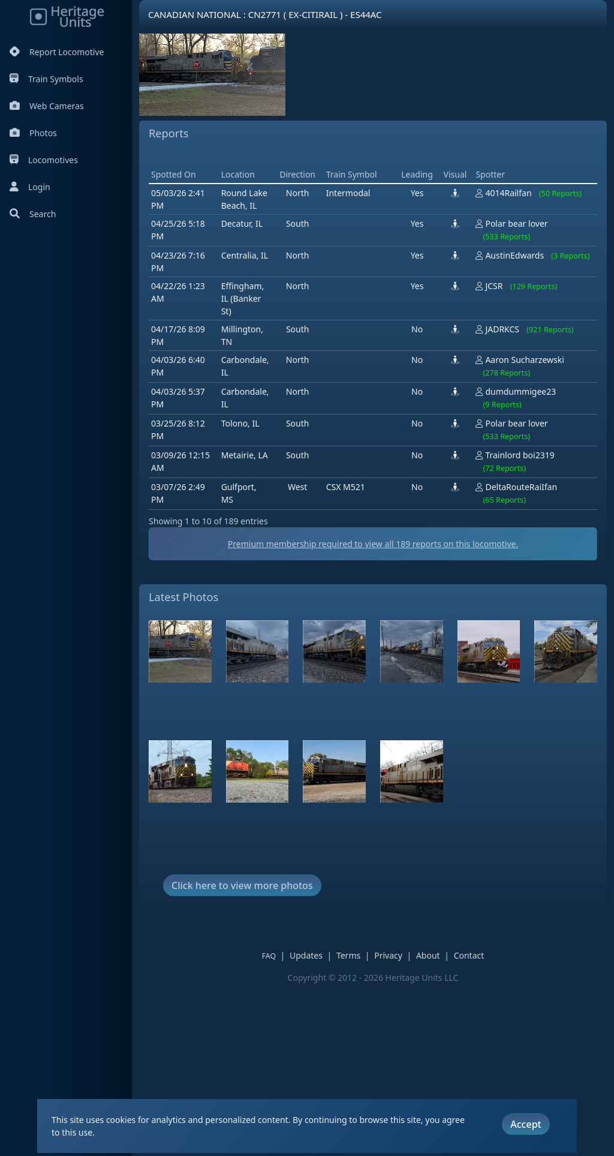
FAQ (269, 956)
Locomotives (44, 160)
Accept (525, 1124)
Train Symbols (46, 79)
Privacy (388, 955)
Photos (33, 133)
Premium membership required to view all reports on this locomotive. (373, 544)
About (428, 955)
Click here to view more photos (242, 885)
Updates (306, 955)
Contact (469, 955)
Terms (348, 955)
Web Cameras (47, 106)
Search (33, 214)
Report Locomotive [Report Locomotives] (57, 52)
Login (30, 187)
